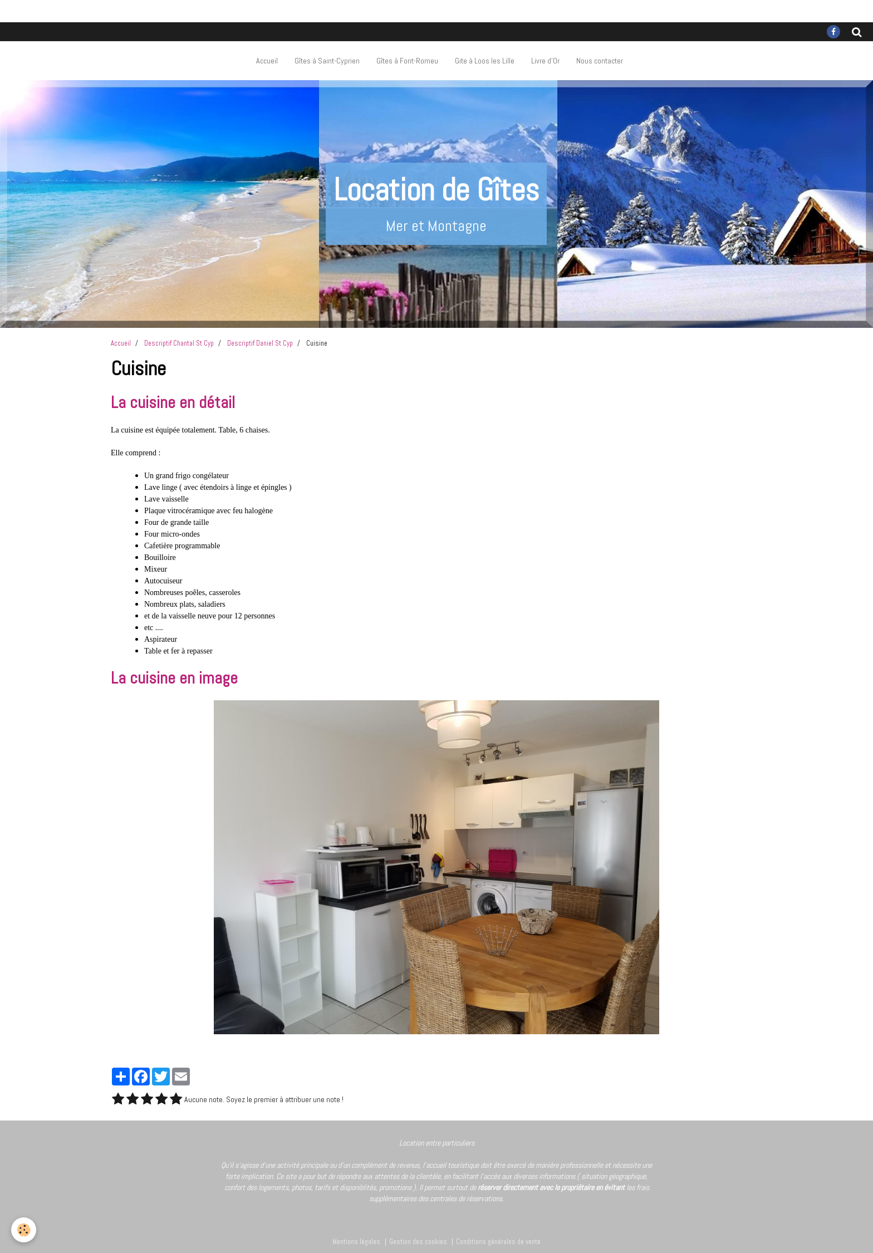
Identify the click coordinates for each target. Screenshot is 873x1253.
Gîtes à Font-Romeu (407, 61)
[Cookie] (23, 1229)
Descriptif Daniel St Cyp (260, 343)
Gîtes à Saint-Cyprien (327, 61)
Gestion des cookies (418, 1241)
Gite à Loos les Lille (484, 61)
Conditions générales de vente (498, 1241)
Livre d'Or (545, 61)
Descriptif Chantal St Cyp (179, 343)
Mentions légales (356, 1241)
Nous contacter (599, 61)
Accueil (267, 61)
